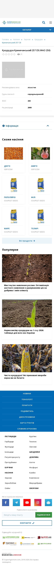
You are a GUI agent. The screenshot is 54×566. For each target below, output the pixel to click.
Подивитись (27, 411)
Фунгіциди (9, 447)
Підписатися (43, 515)
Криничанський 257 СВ (11, 43)
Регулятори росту (12, 457)
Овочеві (33, 447)
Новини (27, 393)
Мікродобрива (35, 483)
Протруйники (10, 462)
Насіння (16, 39)
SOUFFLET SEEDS (11, 200)
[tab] (27, 125)
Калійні (32, 472)
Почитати (27, 405)
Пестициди (10, 436)
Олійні (7, 488)
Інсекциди (9, 452)
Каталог (37, 29)
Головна (5, 39)
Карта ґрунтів (27, 423)
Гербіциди (9, 441)
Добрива (33, 457)
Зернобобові (10, 483)
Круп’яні (32, 436)
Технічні (32, 441)
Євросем (8, 169)
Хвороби (33, 488)
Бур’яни (9, 467)
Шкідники (34, 452)
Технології (27, 399)
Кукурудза (39, 39)
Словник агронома (27, 429)
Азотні (32, 462)
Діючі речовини (27, 417)
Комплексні (34, 478)
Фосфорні (33, 467)
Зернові (27, 39)
